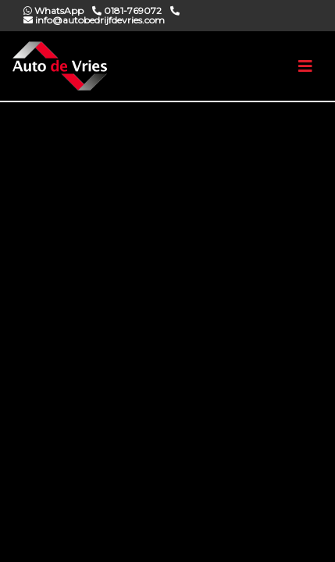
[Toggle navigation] (305, 66)
